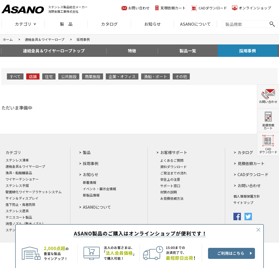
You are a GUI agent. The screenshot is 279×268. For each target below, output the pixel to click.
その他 (181, 76)
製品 (87, 152)
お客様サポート (173, 152)
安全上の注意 (170, 179)
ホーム (8, 39)
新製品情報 (91, 195)
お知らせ (152, 24)
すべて (15, 76)
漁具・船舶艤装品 (19, 172)
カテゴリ (23, 24)
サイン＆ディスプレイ (22, 198)
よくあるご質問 (171, 160)
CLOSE (258, 229)
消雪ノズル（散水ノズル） (25, 223)
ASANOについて (195, 24)
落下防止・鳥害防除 (20, 204)
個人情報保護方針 (246, 196)
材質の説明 (168, 192)
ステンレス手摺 (17, 185)
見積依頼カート (173, 8)
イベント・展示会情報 (99, 188)
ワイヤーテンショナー (22, 179)
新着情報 (89, 182)
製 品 (66, 24)
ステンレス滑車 (17, 160)
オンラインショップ (255, 8)
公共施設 (69, 76)
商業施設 (92, 76)
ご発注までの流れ (173, 173)
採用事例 (247, 51)
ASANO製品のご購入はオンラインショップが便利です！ (139, 246)
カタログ (109, 24)
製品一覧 (188, 51)
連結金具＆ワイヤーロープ (44, 39)
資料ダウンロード (173, 166)
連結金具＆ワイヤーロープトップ (54, 51)
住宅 (49, 76)
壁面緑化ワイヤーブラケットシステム (34, 191)
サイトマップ (243, 202)
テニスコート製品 (19, 217)
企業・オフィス (122, 76)
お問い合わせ (139, 8)
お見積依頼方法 (171, 198)
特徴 (132, 51)
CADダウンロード (213, 8)
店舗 (33, 76)
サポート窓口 (170, 185)
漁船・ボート (155, 76)
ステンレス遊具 (17, 211)
